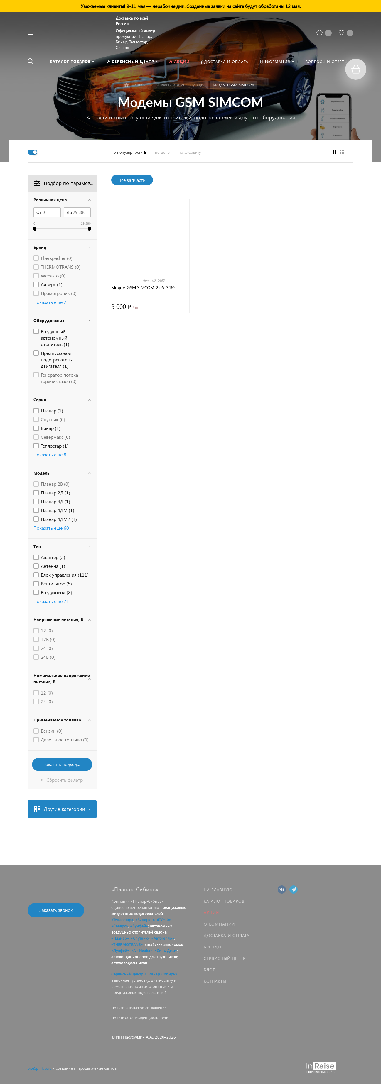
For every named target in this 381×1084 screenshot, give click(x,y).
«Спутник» (140, 938)
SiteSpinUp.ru (40, 1068)
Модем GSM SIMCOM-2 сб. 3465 (143, 287)
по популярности (127, 152)
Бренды (212, 947)
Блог (209, 970)
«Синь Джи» (166, 950)
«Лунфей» (139, 925)
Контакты (215, 981)
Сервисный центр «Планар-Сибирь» (144, 973)
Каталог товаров (224, 901)
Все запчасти (132, 180)
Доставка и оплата (226, 935)
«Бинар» (143, 919)
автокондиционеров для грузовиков (144, 956)
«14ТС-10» (162, 919)
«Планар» (120, 938)
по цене (162, 152)
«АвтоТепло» (162, 938)
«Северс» (119, 925)
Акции (211, 912)
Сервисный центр (225, 958)
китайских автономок (164, 944)
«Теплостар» (122, 919)
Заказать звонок (56, 910)
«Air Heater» (142, 950)
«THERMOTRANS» (127, 944)
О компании (219, 924)
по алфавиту (189, 152)
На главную (218, 889)
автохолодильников (129, 962)
